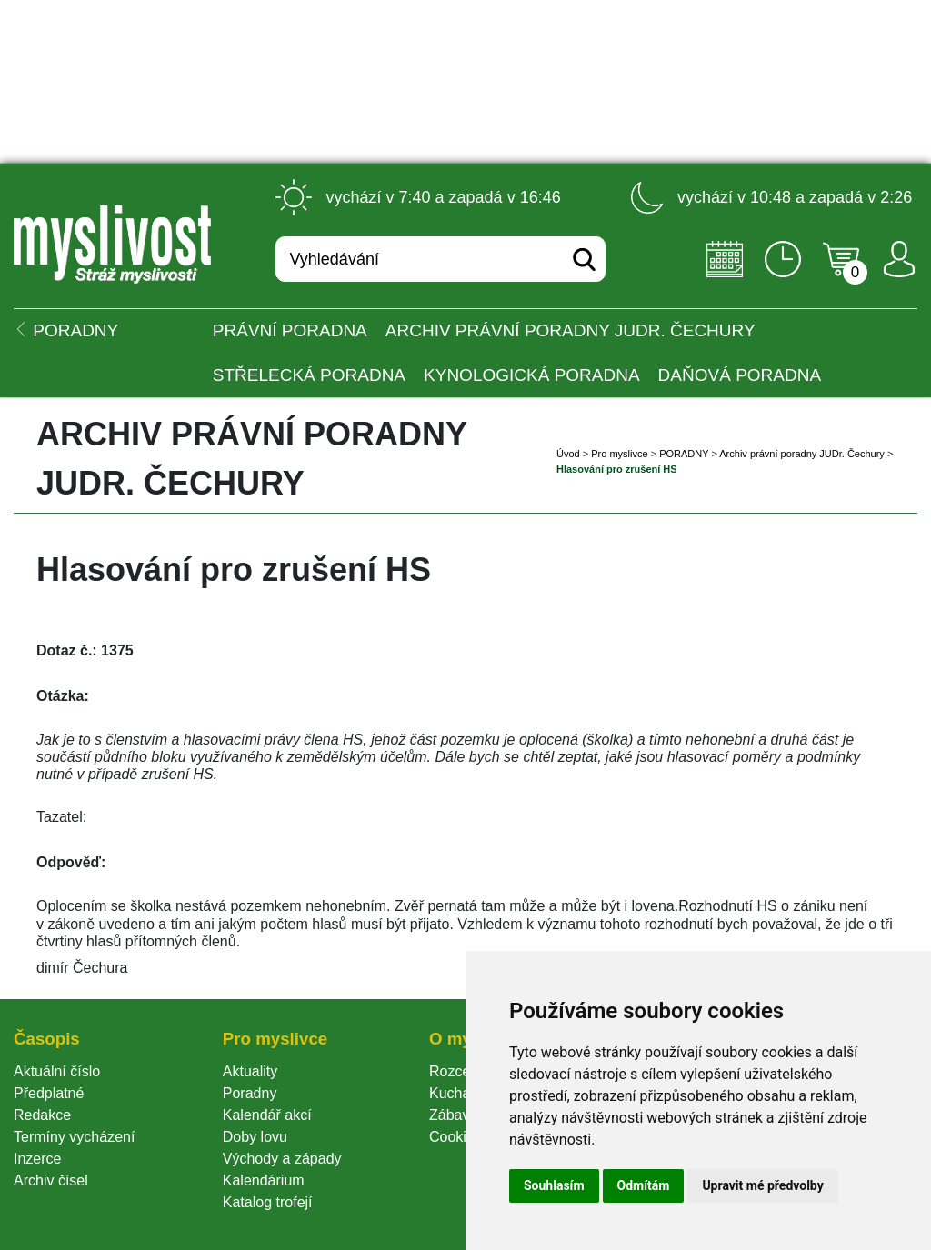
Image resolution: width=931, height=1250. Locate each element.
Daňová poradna (739, 375)
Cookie (455, 1137)
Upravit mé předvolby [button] (762, 1185)
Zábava (453, 1115)
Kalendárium (264, 1180)
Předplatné (49, 1093)
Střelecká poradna (309, 375)
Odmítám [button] (643, 1185)
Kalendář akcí (267, 1115)
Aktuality (250, 1071)
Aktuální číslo (57, 1071)
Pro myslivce (619, 453)
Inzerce (37, 1158)
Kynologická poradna (532, 375)
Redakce (42, 1115)
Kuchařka (460, 1093)
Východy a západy (282, 1158)
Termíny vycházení (74, 1137)
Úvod (568, 453)
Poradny (250, 1093)
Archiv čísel (51, 1180)
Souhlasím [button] (554, 1185)
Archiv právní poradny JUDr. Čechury (570, 330)
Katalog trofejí (268, 1202)
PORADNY (683, 453)
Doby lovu (255, 1137)
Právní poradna (290, 330)
